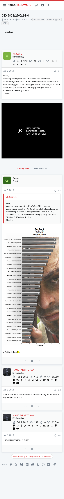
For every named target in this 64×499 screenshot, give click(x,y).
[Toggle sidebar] (54, 5)
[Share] (55, 71)
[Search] (59, 5)
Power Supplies (53, 19)
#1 (59, 71)
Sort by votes (40, 168)
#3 (59, 390)
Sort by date (23, 168)
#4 (59, 435)
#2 (59, 190)
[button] (5, 5)
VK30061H (9, 19)
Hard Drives (39, 19)
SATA (5, 23)
